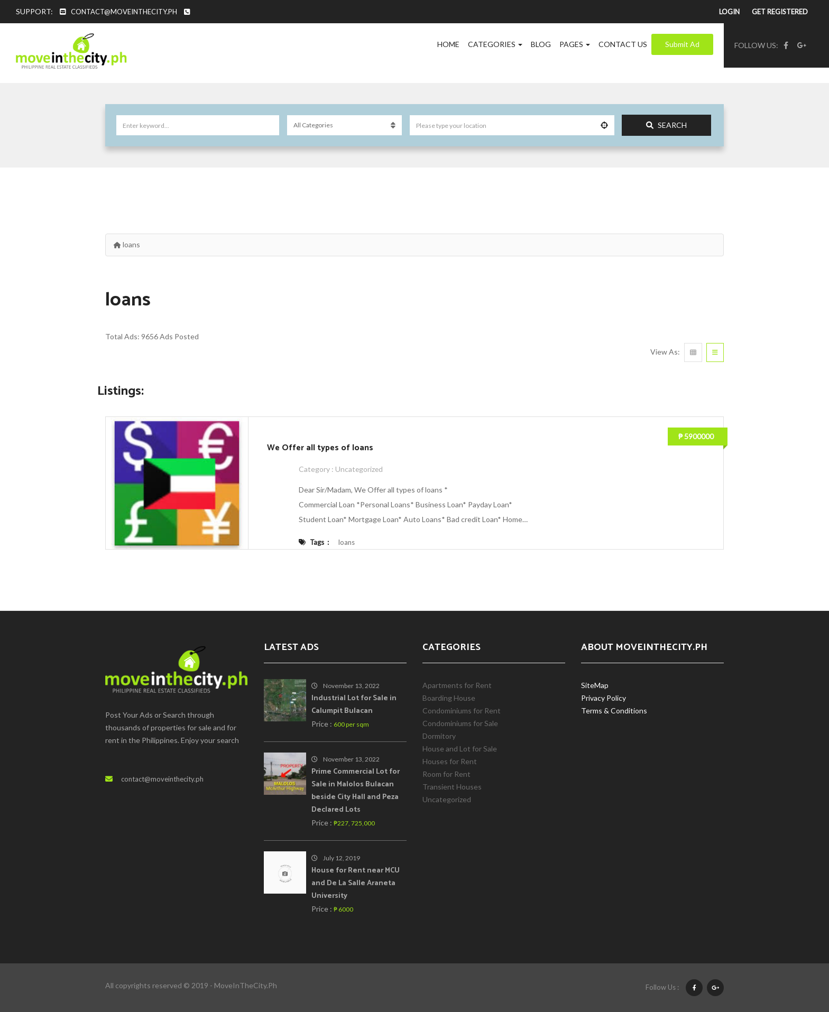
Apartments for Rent (457, 685)
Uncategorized (359, 469)
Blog (541, 44)
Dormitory (439, 735)
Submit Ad (682, 44)
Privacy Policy (603, 697)
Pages (574, 44)
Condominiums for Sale (460, 723)
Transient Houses (452, 786)
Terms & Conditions (614, 710)
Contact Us (622, 44)
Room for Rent (446, 773)
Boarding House (448, 697)
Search (666, 124)
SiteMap (595, 685)
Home (448, 44)
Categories (495, 44)
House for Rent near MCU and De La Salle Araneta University (355, 883)
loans (346, 542)
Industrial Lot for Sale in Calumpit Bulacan (354, 704)
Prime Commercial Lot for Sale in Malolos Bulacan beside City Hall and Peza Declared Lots (355, 791)
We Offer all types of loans (320, 448)
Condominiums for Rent (461, 710)
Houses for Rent (449, 761)
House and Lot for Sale (459, 748)
